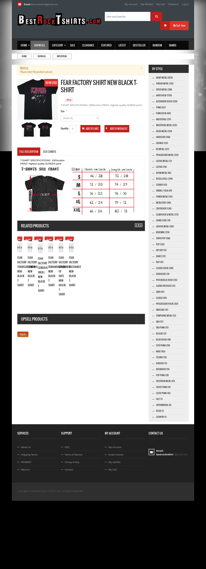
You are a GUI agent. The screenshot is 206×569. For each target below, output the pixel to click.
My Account (131, 4)
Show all (42, 56)
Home (24, 56)
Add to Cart (23, 281)
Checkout (173, 4)
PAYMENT (26, 530)
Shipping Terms (29, 522)
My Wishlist (147, 4)
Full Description (28, 152)
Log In (185, 4)
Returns (25, 537)
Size (63, 111)
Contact (69, 537)
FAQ (67, 515)
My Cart (160, 4)
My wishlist (114, 530)
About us (26, 515)
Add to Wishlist (37, 281)
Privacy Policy (72, 530)
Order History (115, 522)
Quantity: (65, 128)
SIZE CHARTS (49, 152)
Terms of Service (73, 522)
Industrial (62, 56)
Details (49, 281)
